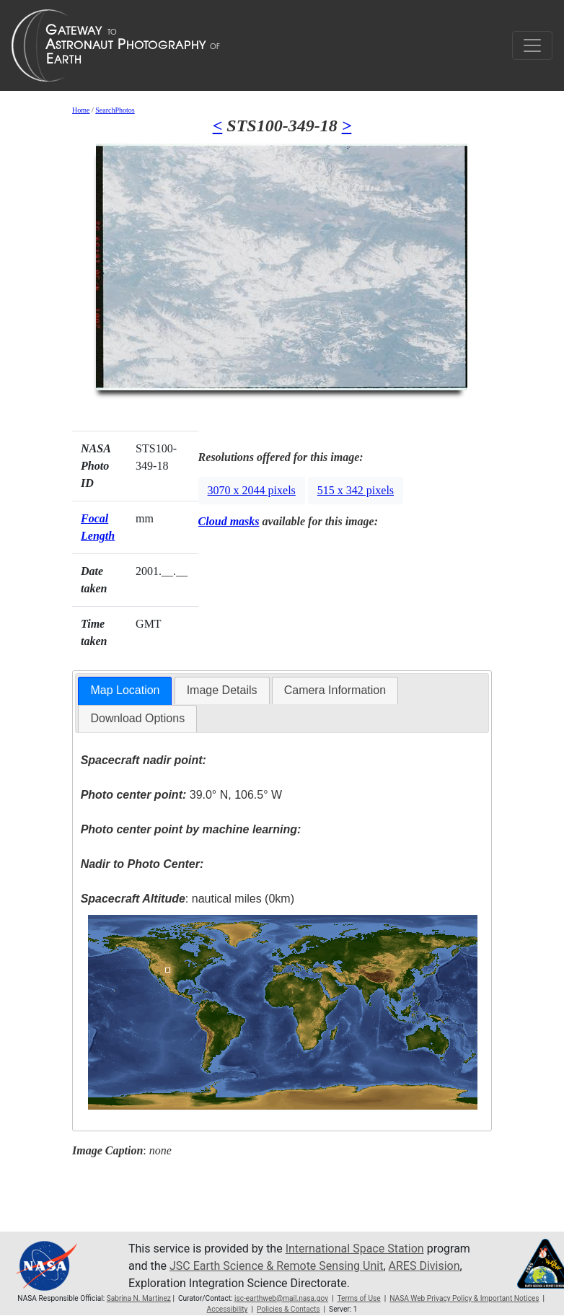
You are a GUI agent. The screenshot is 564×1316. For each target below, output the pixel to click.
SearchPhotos (114, 110)
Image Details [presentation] (222, 690)
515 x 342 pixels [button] (355, 490)
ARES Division (424, 1266)
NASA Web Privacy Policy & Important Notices (464, 1298)
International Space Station (355, 1248)
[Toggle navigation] (532, 45)
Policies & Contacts (288, 1309)
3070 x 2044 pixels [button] (252, 490)
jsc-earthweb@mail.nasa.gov (281, 1298)
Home (80, 110)
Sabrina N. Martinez (139, 1298)
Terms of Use (358, 1298)
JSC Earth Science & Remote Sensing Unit (276, 1266)
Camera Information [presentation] (335, 690)
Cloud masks (229, 521)
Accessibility (227, 1309)
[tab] (125, 691)
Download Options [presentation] (137, 718)
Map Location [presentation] (124, 690)
